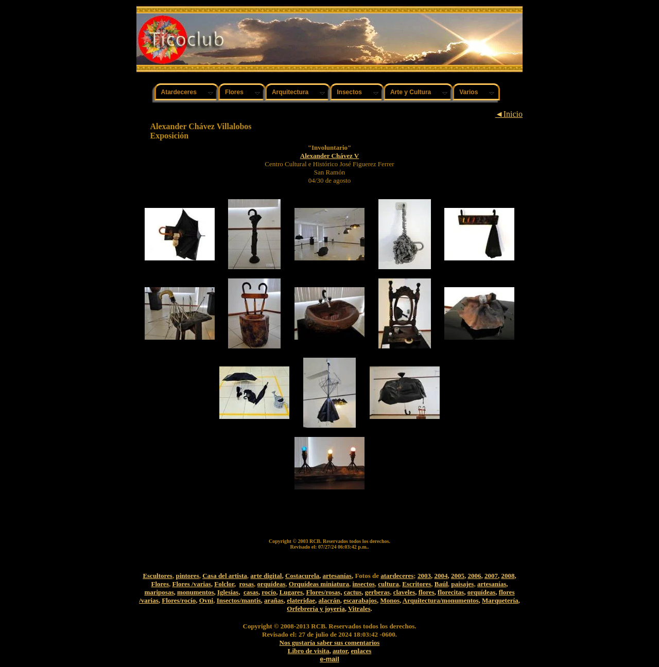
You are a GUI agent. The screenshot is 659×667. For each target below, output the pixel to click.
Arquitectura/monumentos (441, 600)
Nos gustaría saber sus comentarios (330, 642)
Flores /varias (191, 584)
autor (340, 651)
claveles (404, 592)
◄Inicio (509, 114)
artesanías (337, 576)
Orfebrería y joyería (315, 608)
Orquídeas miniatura (319, 584)
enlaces (361, 651)
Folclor (224, 584)
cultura (388, 584)
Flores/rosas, (324, 592)
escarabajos (360, 600)
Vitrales (359, 608)
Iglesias (227, 592)
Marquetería (500, 600)
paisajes (462, 584)
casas (251, 592)
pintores (187, 576)
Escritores (416, 584)
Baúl (441, 584)
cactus (353, 592)
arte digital (266, 576)
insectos (363, 584)
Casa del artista (224, 576)
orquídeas (271, 584)
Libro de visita (309, 651)
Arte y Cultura (410, 92)
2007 (491, 576)
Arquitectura (290, 92)
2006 (474, 576)
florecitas (451, 592)
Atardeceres (179, 92)
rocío (269, 592)
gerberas (377, 592)
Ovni (206, 600)
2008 (507, 576)
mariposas (159, 592)
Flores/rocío (179, 600)
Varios (468, 92)
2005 (457, 576)
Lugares (291, 592)
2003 (424, 576)
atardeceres (396, 576)
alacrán (329, 600)
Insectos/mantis (239, 600)
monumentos (195, 592)
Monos (390, 600)
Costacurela (302, 576)
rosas (246, 584)
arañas (274, 600)
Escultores (157, 576)
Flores (234, 92)
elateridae (301, 600)
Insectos (349, 92)
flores (427, 592)
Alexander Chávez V (329, 156)
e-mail (329, 659)
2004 (440, 576)
